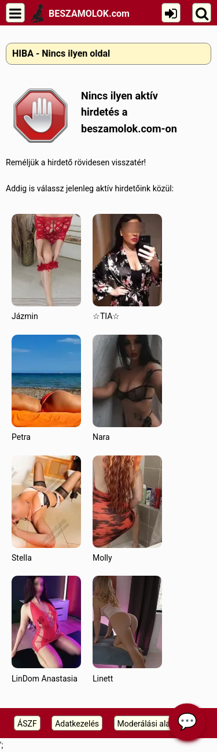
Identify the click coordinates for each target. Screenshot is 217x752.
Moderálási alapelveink (158, 723)
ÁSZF (27, 723)
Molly (127, 508)
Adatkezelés (77, 723)
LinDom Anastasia (46, 629)
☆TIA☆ (127, 267)
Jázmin (46, 267)
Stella (46, 508)
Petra (46, 388)
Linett (127, 629)
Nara (127, 388)
